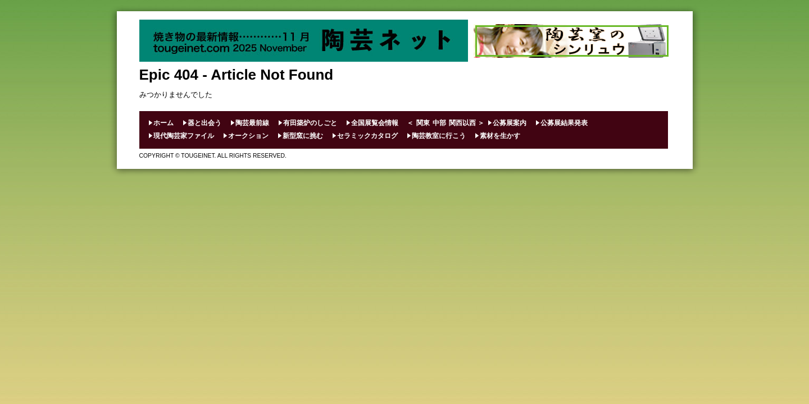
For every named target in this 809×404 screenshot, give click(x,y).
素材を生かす (500, 136)
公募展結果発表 (564, 123)
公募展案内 (509, 123)
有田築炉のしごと (310, 123)
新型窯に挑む (303, 136)
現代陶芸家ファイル (183, 136)
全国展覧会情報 (374, 123)
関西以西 (462, 123)
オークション (248, 136)
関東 (423, 123)
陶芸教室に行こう (439, 136)
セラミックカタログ (367, 136)
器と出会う (204, 123)
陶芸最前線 (252, 123)
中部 (439, 123)
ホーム (163, 123)
